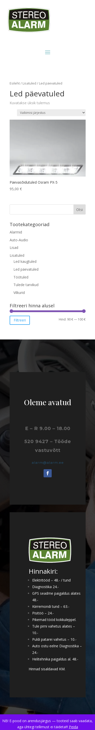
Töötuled (20, 277)
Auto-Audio (19, 240)
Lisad (14, 247)
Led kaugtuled (24, 261)
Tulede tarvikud (26, 284)
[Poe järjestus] (51, 112)
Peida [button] (73, 726)
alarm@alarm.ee (47, 462)
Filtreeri (20, 320)
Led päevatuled (26, 269)
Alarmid (16, 232)
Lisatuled (29, 83)
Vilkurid (19, 292)
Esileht (15, 83)
